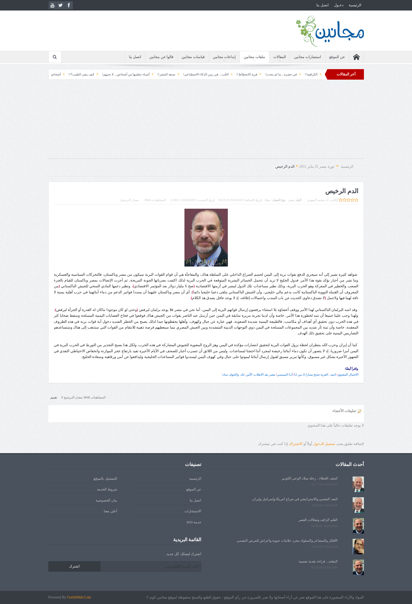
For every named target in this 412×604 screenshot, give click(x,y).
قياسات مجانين (193, 57)
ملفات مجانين (254, 57)
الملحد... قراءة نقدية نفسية (318, 561)
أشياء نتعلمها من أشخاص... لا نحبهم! (121, 74)
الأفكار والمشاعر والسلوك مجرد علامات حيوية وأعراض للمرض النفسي (287, 540)
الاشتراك (295, 444)
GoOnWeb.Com (79, 597)
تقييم (53, 397)
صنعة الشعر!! (162, 74)
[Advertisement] (206, 121)
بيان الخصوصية (106, 500)
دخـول (338, 5)
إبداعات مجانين (224, 57)
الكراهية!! (306, 74)
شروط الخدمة (107, 489)
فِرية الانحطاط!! (242, 74)
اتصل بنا (322, 5)
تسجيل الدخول (324, 444)
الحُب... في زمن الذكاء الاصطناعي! (201, 74)
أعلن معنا (110, 511)
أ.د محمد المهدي (317, 200)
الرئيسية (355, 5)
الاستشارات (192, 511)
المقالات (279, 57)
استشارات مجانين (307, 57)
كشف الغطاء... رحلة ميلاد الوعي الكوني (310, 478)
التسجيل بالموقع (105, 478)
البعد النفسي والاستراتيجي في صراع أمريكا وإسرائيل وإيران (295, 499)
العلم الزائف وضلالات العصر (318, 520)
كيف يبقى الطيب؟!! (77, 74)
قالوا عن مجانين (161, 57)
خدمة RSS (194, 522)
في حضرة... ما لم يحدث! (276, 74)
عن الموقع (337, 57)
